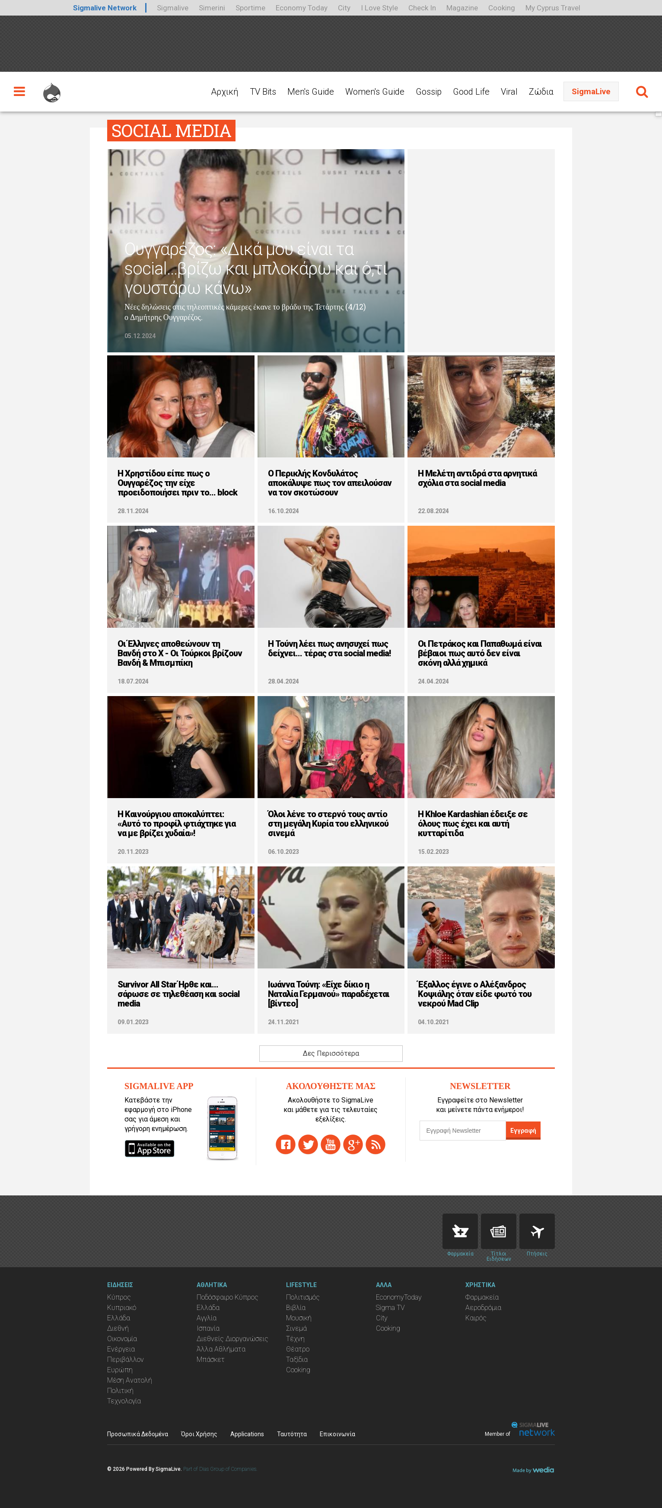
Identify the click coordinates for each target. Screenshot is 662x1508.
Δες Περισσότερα (331, 1053)
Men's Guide (310, 91)
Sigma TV (390, 1308)
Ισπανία (208, 1328)
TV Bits (263, 91)
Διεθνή (118, 1328)
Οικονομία (122, 1339)
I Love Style (379, 7)
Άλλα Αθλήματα (221, 1349)
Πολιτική (120, 1391)
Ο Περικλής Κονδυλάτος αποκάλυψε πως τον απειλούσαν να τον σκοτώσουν (329, 483)
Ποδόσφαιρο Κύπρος (227, 1297)
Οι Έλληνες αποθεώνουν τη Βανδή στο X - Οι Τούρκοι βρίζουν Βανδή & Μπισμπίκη (180, 653)
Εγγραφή (523, 1130)
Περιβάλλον (125, 1359)
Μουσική (299, 1318)
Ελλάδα (118, 1318)
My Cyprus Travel (552, 7)
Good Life (471, 91)
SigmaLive (591, 91)
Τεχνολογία (124, 1401)
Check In (422, 7)
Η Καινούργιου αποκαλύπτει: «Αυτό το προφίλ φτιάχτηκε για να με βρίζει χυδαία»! (177, 823)
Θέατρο (297, 1349)
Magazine (462, 7)
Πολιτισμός (303, 1297)
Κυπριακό (121, 1308)
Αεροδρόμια (483, 1308)
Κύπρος (119, 1297)
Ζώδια (541, 91)
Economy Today (302, 7)
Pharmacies (460, 1231)
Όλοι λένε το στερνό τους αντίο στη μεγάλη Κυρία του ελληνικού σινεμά (328, 823)
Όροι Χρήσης (199, 1434)
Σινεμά (296, 1328)
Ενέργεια (121, 1349)
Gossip (429, 91)
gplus (353, 1144)
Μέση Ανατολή (129, 1380)
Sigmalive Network (105, 7)
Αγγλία (206, 1318)
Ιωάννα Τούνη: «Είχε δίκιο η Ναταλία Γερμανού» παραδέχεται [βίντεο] (328, 994)
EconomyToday (399, 1297)
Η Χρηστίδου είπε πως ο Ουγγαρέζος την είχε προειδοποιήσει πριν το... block (177, 483)
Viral (509, 91)
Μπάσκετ (211, 1359)
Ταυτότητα (292, 1434)
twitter (308, 1144)
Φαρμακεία (482, 1297)
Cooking (501, 7)
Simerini (212, 7)
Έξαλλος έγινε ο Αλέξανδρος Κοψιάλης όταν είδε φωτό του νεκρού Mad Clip (475, 994)
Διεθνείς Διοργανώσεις (232, 1339)
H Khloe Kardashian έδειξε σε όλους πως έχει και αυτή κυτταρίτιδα (473, 823)
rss (375, 1144)
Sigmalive (172, 7)
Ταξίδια (297, 1359)
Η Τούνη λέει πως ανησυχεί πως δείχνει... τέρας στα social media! (329, 648)
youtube (331, 1144)
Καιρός (476, 1318)
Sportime (250, 7)
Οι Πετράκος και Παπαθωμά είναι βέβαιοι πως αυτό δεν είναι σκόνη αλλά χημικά (480, 653)
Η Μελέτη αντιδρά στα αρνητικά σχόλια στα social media (477, 478)
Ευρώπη (120, 1370)
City (344, 7)
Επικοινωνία (337, 1434)
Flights (537, 1231)
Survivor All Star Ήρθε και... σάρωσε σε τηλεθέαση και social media (178, 994)
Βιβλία (296, 1308)
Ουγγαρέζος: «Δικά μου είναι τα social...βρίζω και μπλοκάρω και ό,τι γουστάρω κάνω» (255, 269)
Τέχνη (295, 1339)
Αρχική (225, 91)
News (498, 1231)
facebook (286, 1144)
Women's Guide (374, 91)
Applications (247, 1434)
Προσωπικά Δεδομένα (137, 1434)
